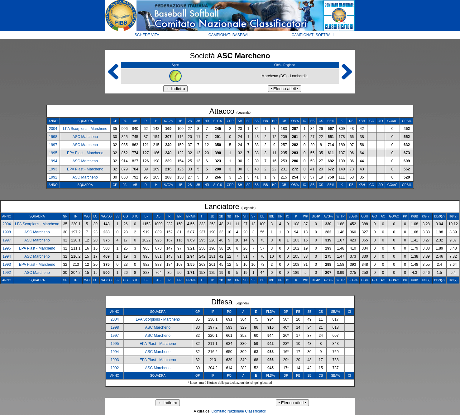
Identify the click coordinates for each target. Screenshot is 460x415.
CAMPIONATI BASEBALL (230, 35)
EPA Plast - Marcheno (85, 153)
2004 (53, 128)
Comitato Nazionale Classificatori (238, 411)
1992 (53, 177)
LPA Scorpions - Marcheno (85, 128)
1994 (53, 161)
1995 (53, 153)
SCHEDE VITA (147, 35)
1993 (53, 169)
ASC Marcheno (85, 137)
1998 (53, 137)
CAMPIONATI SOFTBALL (312, 35)
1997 (53, 145)
